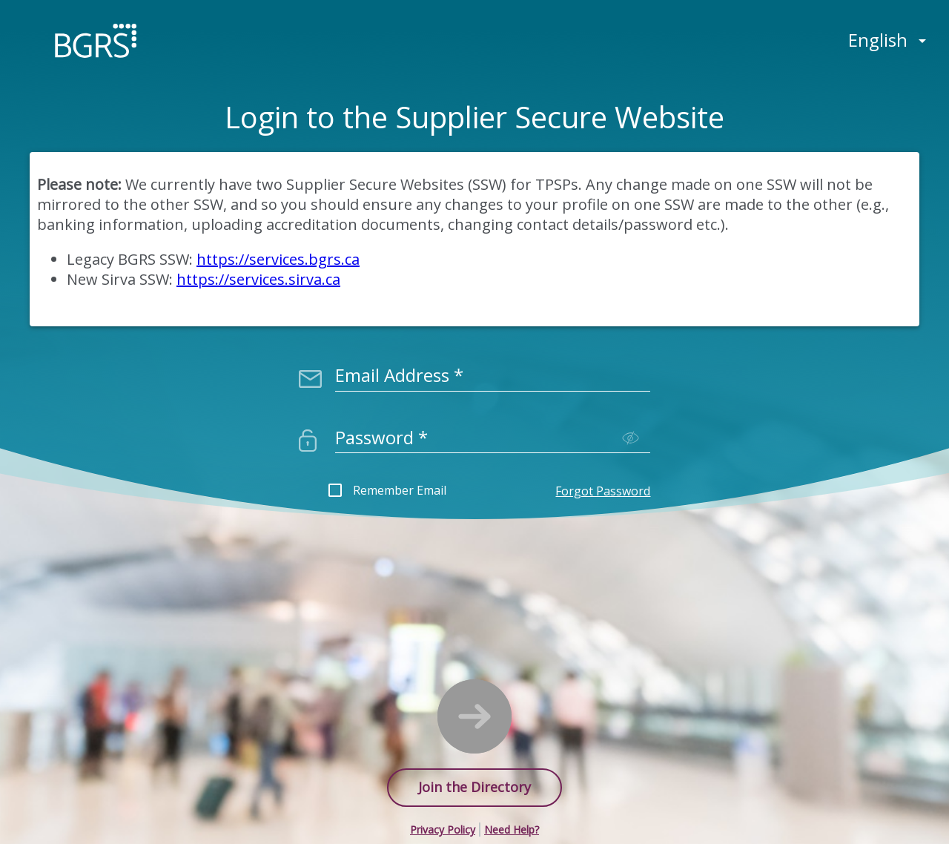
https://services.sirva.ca (258, 279)
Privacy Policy (442, 829)
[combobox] (492, 370)
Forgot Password (602, 491)
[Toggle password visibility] (630, 438)
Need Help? (511, 829)
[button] (443, 829)
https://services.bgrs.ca (278, 259)
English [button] (877, 39)
